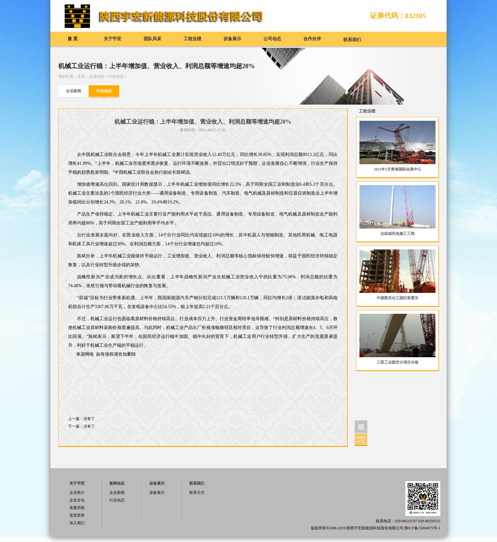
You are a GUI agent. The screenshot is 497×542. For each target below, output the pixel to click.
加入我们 (77, 523)
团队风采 (152, 38)
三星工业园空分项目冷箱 (397, 362)
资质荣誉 (77, 515)
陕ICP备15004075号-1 (422, 528)
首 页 (73, 38)
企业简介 (77, 492)
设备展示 (232, 38)
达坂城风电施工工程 (397, 233)
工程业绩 (192, 38)
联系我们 (352, 39)
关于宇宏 (112, 38)
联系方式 (196, 492)
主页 (81, 76)
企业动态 (96, 76)
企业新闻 (73, 91)
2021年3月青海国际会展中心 (397, 169)
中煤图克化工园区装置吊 (397, 298)
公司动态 (272, 38)
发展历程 (77, 508)
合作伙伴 (312, 38)
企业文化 (77, 500)
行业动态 (116, 76)
